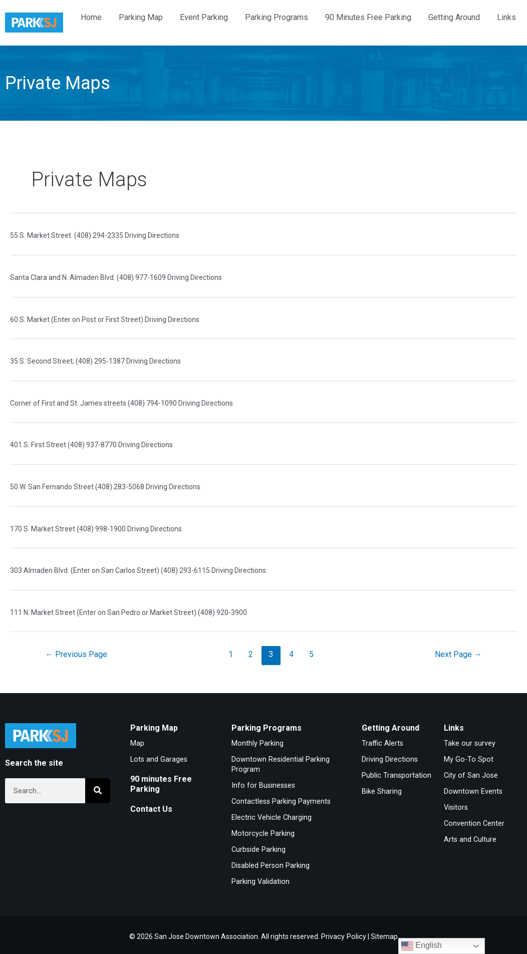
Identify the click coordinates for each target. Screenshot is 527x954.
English (421, 946)
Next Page (457, 654)
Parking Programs (276, 17)
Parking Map (141, 17)
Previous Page (77, 654)
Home (91, 17)
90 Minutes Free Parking (368, 17)
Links (506, 17)
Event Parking (204, 17)
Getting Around (454, 17)
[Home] (34, 23)
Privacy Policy (343, 934)
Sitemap (383, 934)
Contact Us (151, 808)
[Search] (97, 790)
